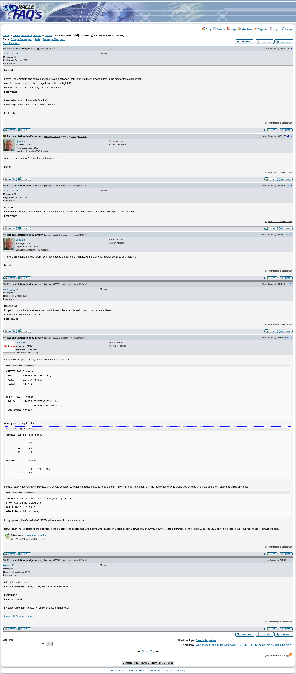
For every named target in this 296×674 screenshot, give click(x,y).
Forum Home (118, 670)
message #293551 (52, 284)
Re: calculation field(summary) (25, 136)
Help (231, 29)
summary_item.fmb (36, 534)
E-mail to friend (11, 43)
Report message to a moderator (278, 123)
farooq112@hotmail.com (18, 615)
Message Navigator (54, 39)
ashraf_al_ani (10, 53)
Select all (17, 365)
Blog (206, 29)
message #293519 (52, 136)
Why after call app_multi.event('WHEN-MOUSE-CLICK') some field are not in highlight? (244, 644)
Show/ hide (28, 365)
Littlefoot (20, 342)
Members (245, 29)
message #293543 (52, 235)
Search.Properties (206, 639)
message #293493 (47, 49)
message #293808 (52, 560)
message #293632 (52, 338)
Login (274, 29)
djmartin (20, 141)
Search (219, 29)
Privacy (181, 670)
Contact (169, 670)
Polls (37, 39)
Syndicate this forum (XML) (275, 655)
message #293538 (52, 186)
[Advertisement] (170, 11)
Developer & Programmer (27, 35)
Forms (48, 35)
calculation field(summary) (23, 48)
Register (260, 29)
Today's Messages (21, 39)
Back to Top (147, 650)
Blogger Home (137, 670)
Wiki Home (155, 670)
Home (287, 29)
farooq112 (9, 564)
